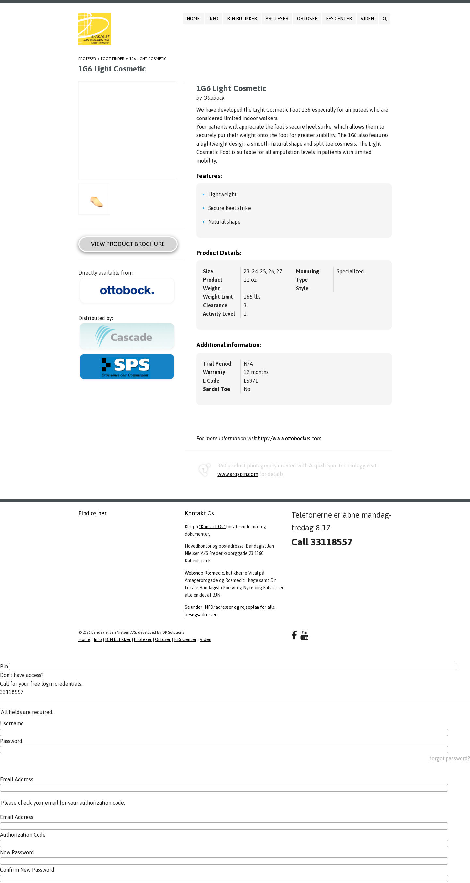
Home (193, 18)
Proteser (276, 18)
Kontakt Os (199, 513)
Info (213, 18)
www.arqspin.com (237, 474)
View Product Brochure (128, 244)
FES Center (339, 18)
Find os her (92, 513)
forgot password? (450, 758)
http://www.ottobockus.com (289, 438)
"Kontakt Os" (212, 526)
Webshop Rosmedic (204, 573)
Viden (367, 18)
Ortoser (307, 18)
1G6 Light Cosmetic (148, 58)
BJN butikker (242, 18)
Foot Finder (112, 58)
